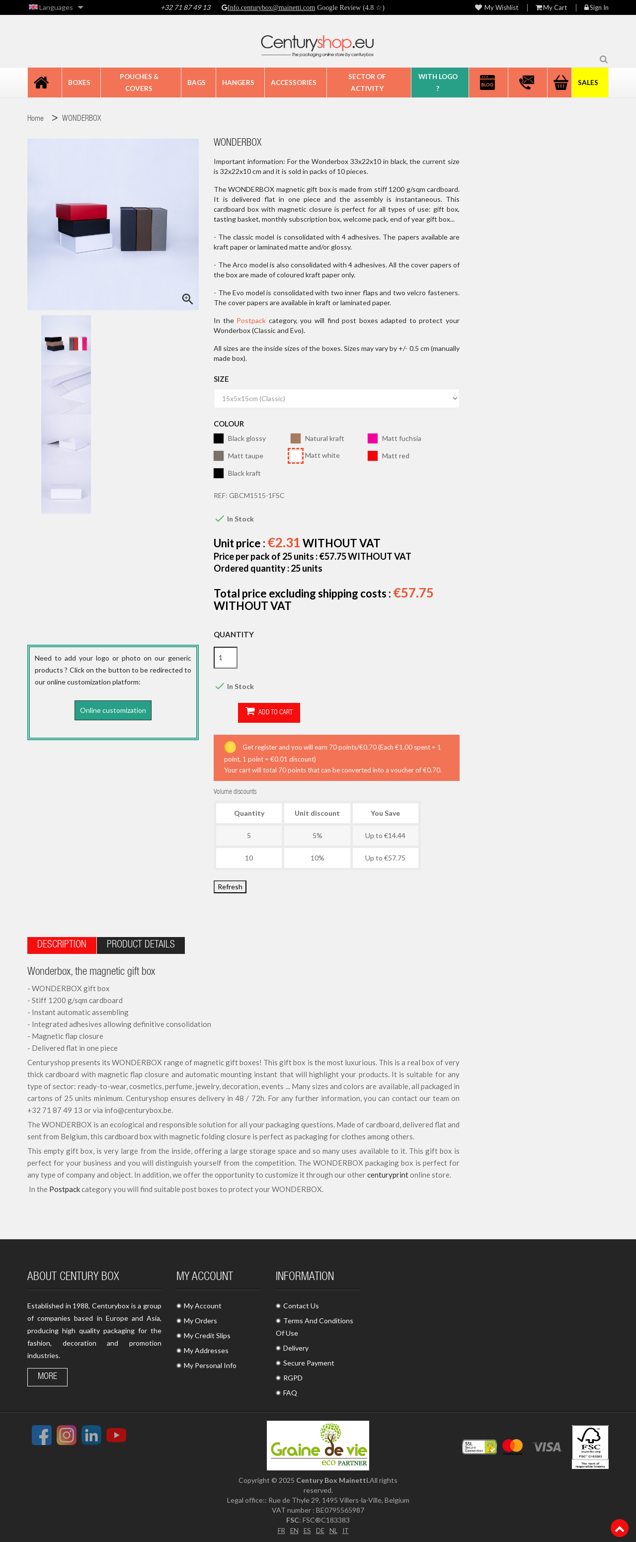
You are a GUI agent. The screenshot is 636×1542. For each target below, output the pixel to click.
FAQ (290, 1390)
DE (320, 1528)
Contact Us (301, 1303)
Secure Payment (308, 1361)
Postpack (253, 320)
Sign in (596, 7)
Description (61, 943)
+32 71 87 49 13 (185, 7)
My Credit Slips (207, 1333)
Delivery (296, 1346)
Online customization (113, 710)
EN (293, 1528)
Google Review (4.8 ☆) (350, 7)
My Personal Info (210, 1363)
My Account (203, 1303)
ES (307, 1528)
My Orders (200, 1318)
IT (346, 1528)
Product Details (141, 943)
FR (280, 1528)
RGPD (293, 1375)
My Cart (551, 7)
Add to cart (244, 712)
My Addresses (206, 1348)
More (47, 1375)
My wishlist (496, 7)
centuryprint (387, 1172)
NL (333, 1528)
